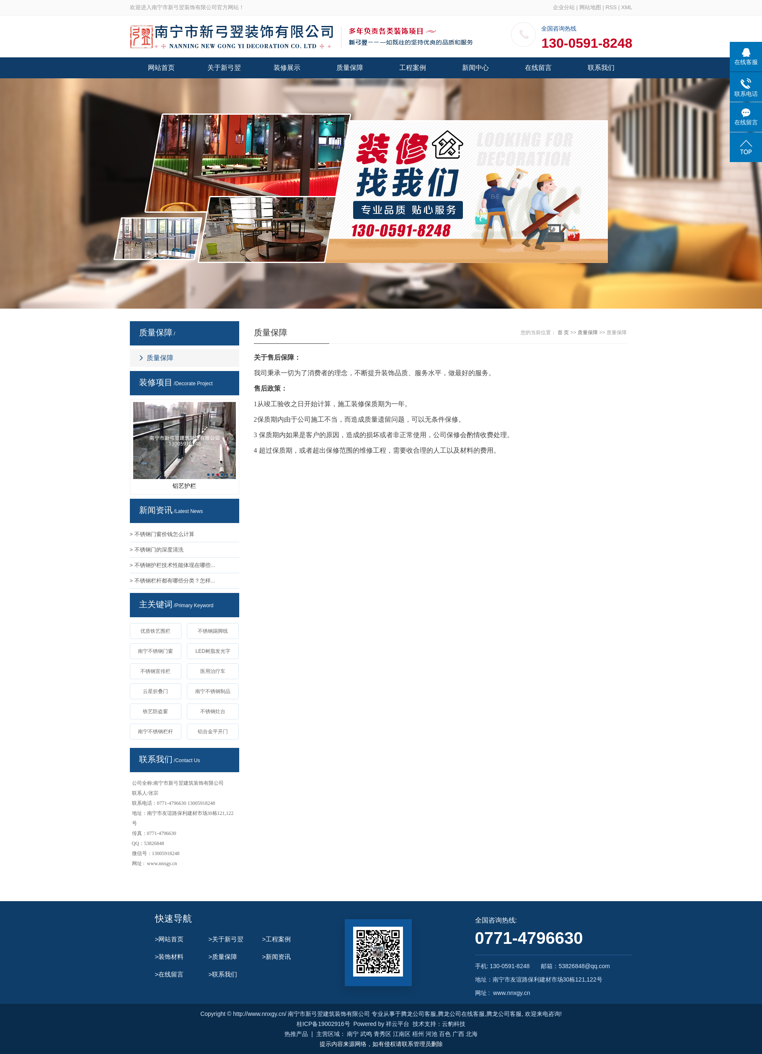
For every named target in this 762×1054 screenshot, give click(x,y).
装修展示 (287, 67)
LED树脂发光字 (212, 651)
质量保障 (349, 67)
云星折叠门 (155, 691)
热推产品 (296, 1034)
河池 (431, 1034)
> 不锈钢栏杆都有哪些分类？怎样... (172, 580)
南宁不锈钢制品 (212, 691)
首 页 (563, 332)
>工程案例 (276, 939)
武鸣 (366, 1034)
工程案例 (412, 67)
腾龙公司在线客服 (461, 1013)
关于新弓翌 (224, 67)
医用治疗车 (212, 671)
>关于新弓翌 (226, 939)
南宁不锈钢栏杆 (155, 731)
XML (627, 7)
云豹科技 (453, 1023)
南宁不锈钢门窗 (155, 651)
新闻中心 (475, 67)
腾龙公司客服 (418, 1013)
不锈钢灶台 (212, 711)
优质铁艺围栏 (155, 631)
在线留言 (538, 67)
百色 (445, 1034)
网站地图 (590, 7)
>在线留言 (169, 974)
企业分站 (564, 7)
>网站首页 (169, 939)
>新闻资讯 (276, 956)
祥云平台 (397, 1023)
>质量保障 (223, 956)
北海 (472, 1034)
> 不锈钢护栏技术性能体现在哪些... (172, 565)
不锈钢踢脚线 (213, 631)
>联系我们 (223, 974)
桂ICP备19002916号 (323, 1023)
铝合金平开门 (213, 731)
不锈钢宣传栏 (155, 671)
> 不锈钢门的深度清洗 (156, 549)
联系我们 (601, 67)
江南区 (402, 1034)
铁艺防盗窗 (155, 711)
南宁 (353, 1034)
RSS (611, 7)
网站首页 (161, 67)
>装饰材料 (169, 956)
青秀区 (382, 1034)
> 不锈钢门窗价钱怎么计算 (162, 534)
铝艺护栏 (184, 485)
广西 (458, 1034)
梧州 (418, 1034)
